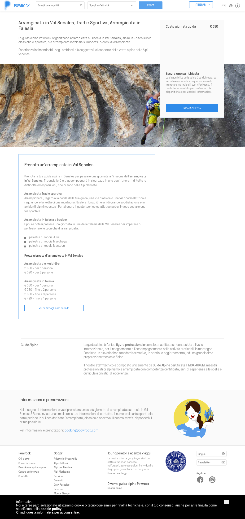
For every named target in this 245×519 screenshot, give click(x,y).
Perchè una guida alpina (32, 467)
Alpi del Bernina (63, 467)
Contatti (23, 476)
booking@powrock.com (81, 430)
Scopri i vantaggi (117, 473)
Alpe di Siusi (61, 463)
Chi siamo (24, 458)
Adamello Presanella (65, 458)
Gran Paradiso (62, 484)
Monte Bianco (62, 493)
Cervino (58, 476)
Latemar (58, 489)
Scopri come (115, 488)
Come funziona (26, 463)
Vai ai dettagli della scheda (54, 308)
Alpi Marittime (62, 471)
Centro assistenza (28, 471)
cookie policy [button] (51, 509)
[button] (226, 502)
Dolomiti (58, 480)
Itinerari (201, 4)
